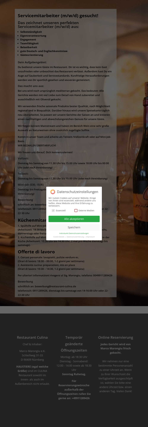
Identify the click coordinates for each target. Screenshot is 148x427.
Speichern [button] (74, 227)
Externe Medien (84, 210)
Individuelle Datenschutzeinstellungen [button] (74, 233)
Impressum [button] (90, 237)
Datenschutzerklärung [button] (75, 237)
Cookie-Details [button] (59, 237)
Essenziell (59, 210)
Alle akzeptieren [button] (74, 219)
